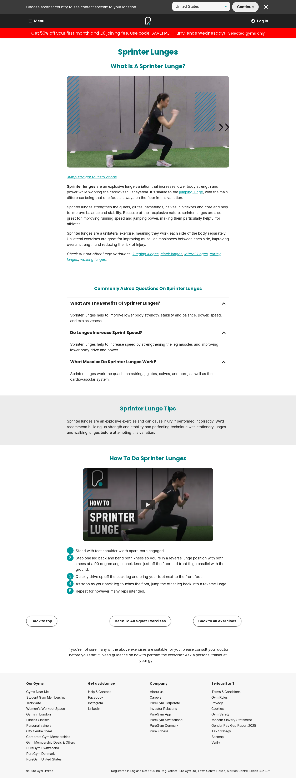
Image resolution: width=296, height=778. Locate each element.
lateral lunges (196, 254)
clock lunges (171, 254)
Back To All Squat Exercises (140, 621)
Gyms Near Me (37, 692)
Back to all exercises (217, 621)
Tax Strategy (221, 731)
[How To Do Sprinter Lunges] (148, 505)
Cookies (217, 709)
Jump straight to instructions (92, 177)
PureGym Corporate (165, 703)
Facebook (95, 697)
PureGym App (160, 714)
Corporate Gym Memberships (48, 737)
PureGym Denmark (40, 754)
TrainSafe (33, 703)
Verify (215, 742)
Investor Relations (163, 709)
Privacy (217, 703)
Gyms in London (38, 714)
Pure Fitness (159, 731)
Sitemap (217, 737)
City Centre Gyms (39, 731)
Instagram (95, 703)
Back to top (41, 621)
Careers (155, 697)
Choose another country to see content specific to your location (81, 7)
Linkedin (94, 709)
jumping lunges (145, 254)
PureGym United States (44, 759)
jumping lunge (191, 192)
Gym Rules (219, 697)
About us (157, 692)
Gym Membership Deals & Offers (50, 742)
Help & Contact (99, 692)
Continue (245, 7)
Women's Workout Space (45, 709)
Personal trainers (38, 725)
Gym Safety (220, 714)
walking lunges (93, 259)
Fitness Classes (38, 720)
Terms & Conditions (226, 692)
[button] (148, 303)
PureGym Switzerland (42, 748)
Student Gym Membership (45, 697)
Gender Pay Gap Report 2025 (233, 725)
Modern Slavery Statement (231, 720)
